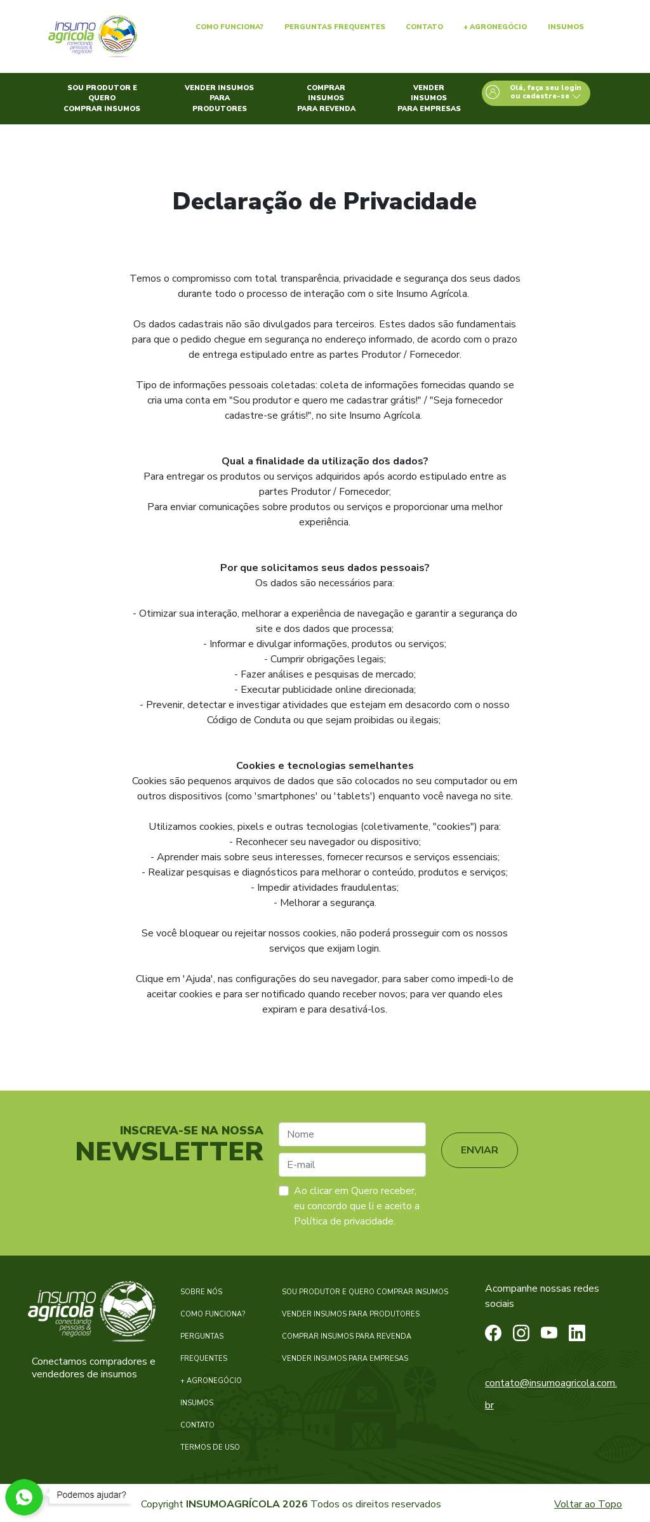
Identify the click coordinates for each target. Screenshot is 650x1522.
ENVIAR (479, 1150)
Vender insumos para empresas (429, 98)
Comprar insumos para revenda (326, 98)
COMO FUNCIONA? (212, 1314)
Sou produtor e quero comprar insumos (101, 98)
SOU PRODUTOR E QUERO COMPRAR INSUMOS (365, 1292)
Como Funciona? (229, 27)
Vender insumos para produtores (219, 98)
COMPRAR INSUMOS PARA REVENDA (346, 1336)
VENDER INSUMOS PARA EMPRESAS (345, 1358)
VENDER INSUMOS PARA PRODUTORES (351, 1314)
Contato (424, 27)
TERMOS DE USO (210, 1447)
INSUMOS (196, 1403)
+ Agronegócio (495, 27)
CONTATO (197, 1425)
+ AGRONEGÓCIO (211, 1381)
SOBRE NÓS (201, 1292)
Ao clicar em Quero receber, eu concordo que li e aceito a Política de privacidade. (357, 1206)
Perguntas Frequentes (334, 27)
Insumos (566, 27)
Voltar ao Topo (588, 1504)
